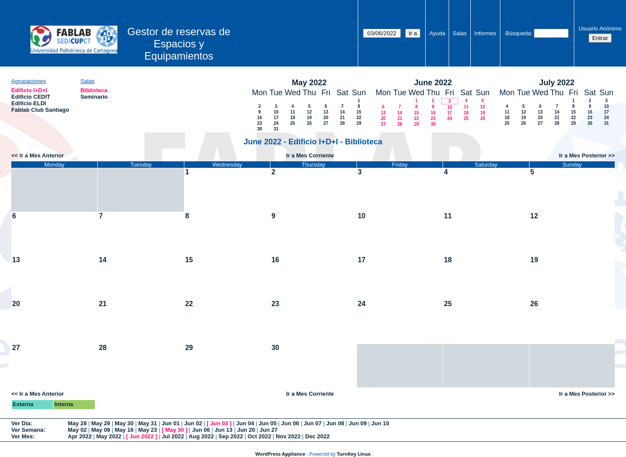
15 (358, 112)
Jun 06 (290, 423)
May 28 (77, 423)
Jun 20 (246, 430)
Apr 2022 (80, 436)
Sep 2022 (231, 436)
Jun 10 (380, 423)
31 (275, 129)
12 (309, 112)
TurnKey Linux (354, 453)
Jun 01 (171, 423)
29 (358, 123)
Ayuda (437, 33)
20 (325, 117)
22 (358, 117)
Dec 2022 (317, 436)
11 (292, 112)
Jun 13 (224, 430)
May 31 (147, 423)
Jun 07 (313, 423)
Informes (485, 33)
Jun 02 (193, 423)
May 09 (100, 430)
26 (309, 123)
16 (259, 117)
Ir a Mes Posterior (582, 155)
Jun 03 (219, 423)
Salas (460, 33)
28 (342, 123)
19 (309, 117)
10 (275, 112)
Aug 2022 (201, 436)
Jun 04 (245, 423)
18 (292, 117)
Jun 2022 (142, 436)
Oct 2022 (259, 436)
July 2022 (556, 82)
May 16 (124, 430)
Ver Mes (22, 436)
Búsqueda (518, 33)
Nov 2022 (288, 436)
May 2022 (309, 82)
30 (259, 129)
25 (292, 123)
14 (342, 112)
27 (325, 123)
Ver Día (20, 423)
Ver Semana (27, 430)
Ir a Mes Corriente (310, 155)
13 (325, 112)
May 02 (77, 430)
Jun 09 (357, 423)
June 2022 (433, 82)
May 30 (124, 423)
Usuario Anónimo (600, 28)
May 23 (147, 430)
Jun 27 (268, 430)
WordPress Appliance (280, 453)
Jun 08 (335, 423)
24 (275, 123)
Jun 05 (267, 423)
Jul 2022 (173, 436)
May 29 (100, 423)
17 (275, 117)
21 (342, 117)
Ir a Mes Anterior (42, 155)
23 (259, 123)
